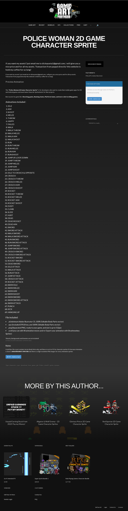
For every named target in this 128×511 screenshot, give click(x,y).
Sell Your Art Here (9, 495)
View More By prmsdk (94, 64)
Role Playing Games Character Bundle (77, 479)
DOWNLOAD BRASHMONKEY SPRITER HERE (19, 340)
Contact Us (38, 495)
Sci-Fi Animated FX (9, 479)
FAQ (36, 499)
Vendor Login (8, 499)
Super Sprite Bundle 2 (41, 479)
